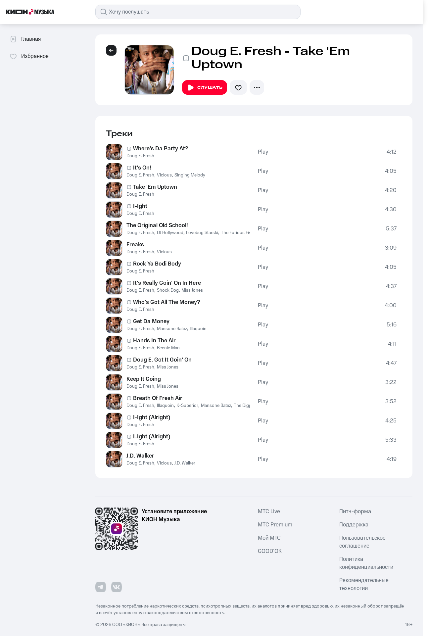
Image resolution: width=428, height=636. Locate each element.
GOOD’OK (270, 551)
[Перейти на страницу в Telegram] (100, 587)
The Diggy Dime (249, 405)
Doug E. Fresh (140, 156)
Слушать (204, 88)
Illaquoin (198, 328)
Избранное (29, 56)
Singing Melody (189, 175)
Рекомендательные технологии (364, 584)
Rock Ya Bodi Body (157, 264)
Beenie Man (168, 348)
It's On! (142, 168)
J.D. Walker (140, 456)
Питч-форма (355, 511)
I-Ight (140, 206)
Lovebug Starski (202, 232)
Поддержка (353, 525)
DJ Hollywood (170, 232)
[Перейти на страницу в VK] (116, 587)
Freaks (135, 245)
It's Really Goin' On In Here (167, 283)
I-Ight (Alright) (151, 417)
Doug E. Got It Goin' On (162, 360)
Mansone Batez (172, 328)
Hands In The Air (154, 341)
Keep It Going (143, 379)
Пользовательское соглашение (362, 542)
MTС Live (269, 511)
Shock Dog (168, 290)
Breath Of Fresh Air (157, 398)
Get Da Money (151, 321)
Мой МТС (269, 538)
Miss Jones (192, 290)
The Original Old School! (157, 225)
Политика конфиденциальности (366, 563)
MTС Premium (275, 525)
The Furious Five (237, 232)
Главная (25, 39)
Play (263, 152)
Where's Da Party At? (160, 149)
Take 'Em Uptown (155, 187)
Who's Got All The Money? (166, 302)
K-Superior (187, 405)
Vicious (164, 175)
